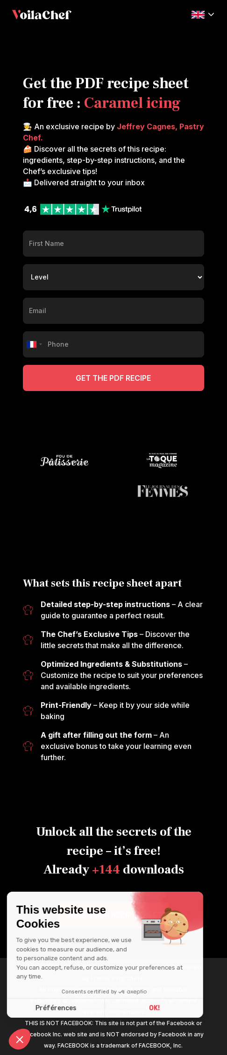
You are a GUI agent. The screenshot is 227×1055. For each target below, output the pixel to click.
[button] (203, 14)
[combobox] (34, 344)
